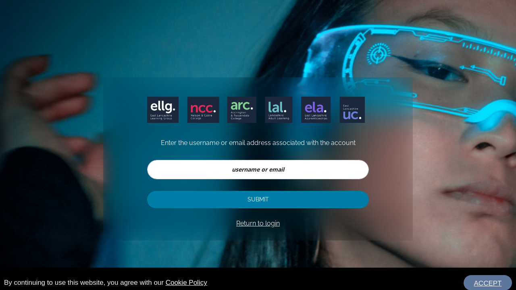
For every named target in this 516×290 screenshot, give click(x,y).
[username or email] (258, 169)
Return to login (258, 223)
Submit (258, 199)
